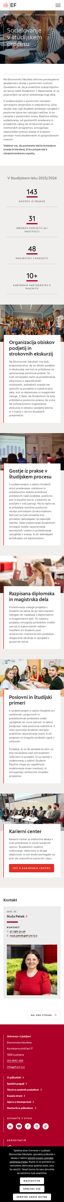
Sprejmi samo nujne (32, 1197)
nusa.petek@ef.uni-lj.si (23, 935)
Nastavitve (32, 1181)
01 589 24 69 (17, 932)
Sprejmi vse (32, 1189)
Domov (7, 15)
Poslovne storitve (23, 15)
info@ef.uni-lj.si (16, 1067)
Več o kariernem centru (33, 868)
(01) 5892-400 (15, 1061)
